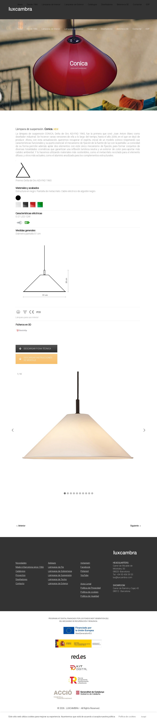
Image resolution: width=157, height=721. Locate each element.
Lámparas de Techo (57, 579)
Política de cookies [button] (127, 716)
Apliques (52, 563)
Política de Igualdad (89, 596)
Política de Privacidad (90, 588)
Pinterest (84, 571)
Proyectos (20, 575)
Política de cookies (89, 592)
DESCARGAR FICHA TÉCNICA (35, 348)
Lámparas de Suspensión (60, 575)
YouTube (84, 575)
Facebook (85, 567)
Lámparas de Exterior (58, 583)
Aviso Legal (85, 584)
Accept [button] (143, 717)
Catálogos (20, 571)
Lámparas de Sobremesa (60, 571)
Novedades (21, 563)
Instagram (85, 563)
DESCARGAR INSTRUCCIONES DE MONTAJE (35, 358)
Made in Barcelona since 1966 (30, 567)
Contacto (20, 583)
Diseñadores (21, 579)
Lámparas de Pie (56, 567)
